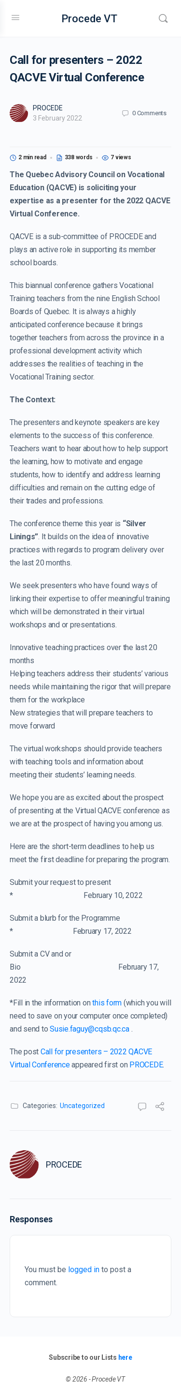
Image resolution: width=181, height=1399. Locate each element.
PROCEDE (48, 108)
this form (107, 1002)
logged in (83, 1269)
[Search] (163, 18)
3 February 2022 (57, 118)
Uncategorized (82, 1106)
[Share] (160, 1107)
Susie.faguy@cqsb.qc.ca (89, 1029)
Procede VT (89, 19)
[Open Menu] (15, 17)
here (125, 1357)
